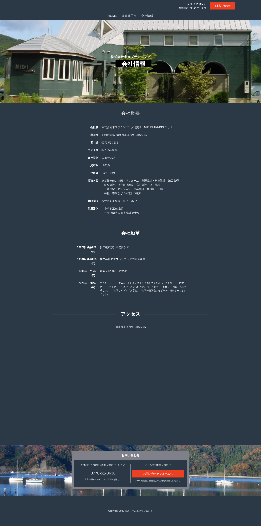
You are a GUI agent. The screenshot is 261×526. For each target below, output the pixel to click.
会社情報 (147, 16)
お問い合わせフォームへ (158, 473)
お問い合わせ (223, 5)
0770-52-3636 (196, 4)
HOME (112, 16)
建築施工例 (129, 16)
